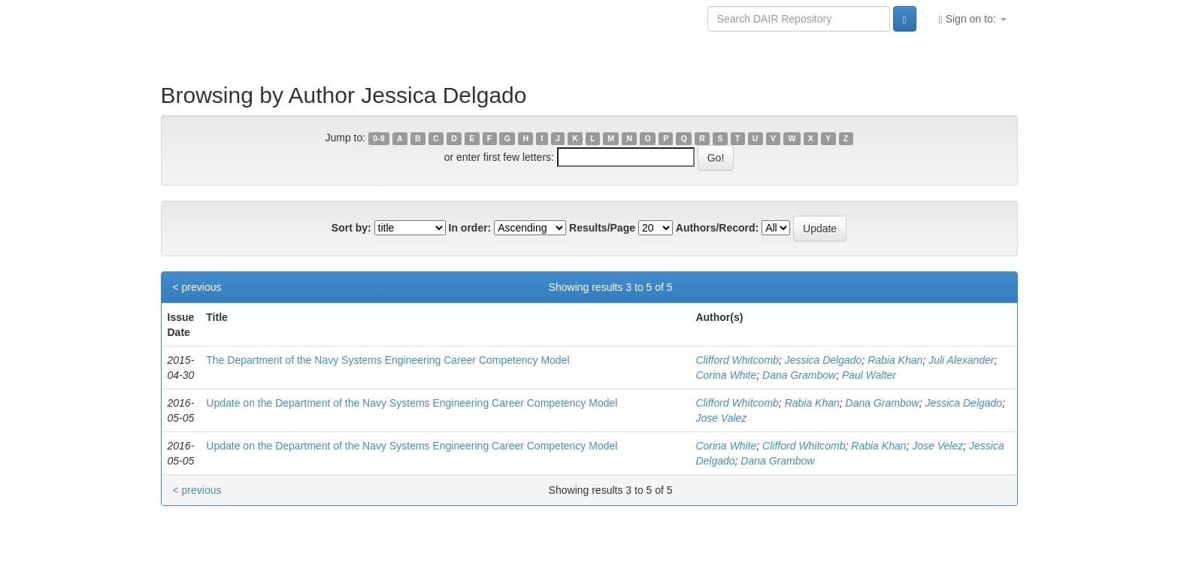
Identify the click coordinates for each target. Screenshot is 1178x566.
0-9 (378, 138)
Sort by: (351, 228)
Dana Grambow (799, 375)
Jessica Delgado (823, 360)
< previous (197, 287)
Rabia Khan (895, 360)
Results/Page (602, 228)
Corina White (725, 375)
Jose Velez (937, 446)
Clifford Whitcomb (736, 360)
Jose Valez (720, 418)
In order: (470, 228)
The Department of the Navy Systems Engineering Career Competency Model (387, 360)
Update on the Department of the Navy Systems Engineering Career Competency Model (411, 403)
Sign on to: (973, 19)
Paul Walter (869, 375)
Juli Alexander (961, 360)
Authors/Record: (717, 228)
